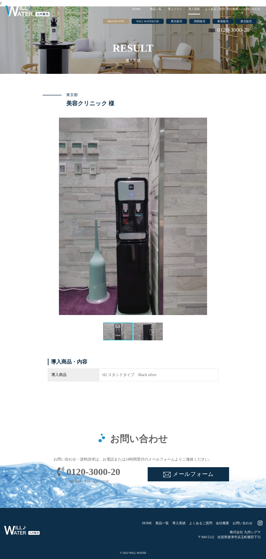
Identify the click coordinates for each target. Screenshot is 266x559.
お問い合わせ (251, 9)
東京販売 (176, 21)
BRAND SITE (116, 21)
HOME (136, 9)
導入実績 (194, 9)
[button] (63, 216)
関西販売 (199, 21)
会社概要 (232, 9)
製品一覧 (155, 9)
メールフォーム (193, 474)
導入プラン (175, 9)
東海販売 (223, 21)
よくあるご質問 (214, 9)
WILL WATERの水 (147, 21)
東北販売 (246, 21)
